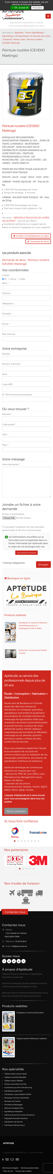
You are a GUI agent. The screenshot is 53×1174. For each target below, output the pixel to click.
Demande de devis (38, 241)
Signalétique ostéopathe (13, 1111)
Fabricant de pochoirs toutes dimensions (19, 1115)
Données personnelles (30, 1168)
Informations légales (10, 1168)
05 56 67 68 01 (21, 941)
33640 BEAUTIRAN (12, 936)
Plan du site (8, 1171)
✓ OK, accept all (20, 7)
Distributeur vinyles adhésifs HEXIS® (17, 1094)
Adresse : (7, 414)
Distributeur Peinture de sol (14, 1125)
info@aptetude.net (19, 946)
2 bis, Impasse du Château (16, 933)
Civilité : (6, 275)
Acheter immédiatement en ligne (31, 236)
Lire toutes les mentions (26, 553)
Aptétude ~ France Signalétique (29, 32)
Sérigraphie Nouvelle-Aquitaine (16, 1118)
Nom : (6, 283)
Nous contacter (16, 811)
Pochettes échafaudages (13, 1104)
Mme (12, 279)
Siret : (5, 374)
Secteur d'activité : (11, 364)
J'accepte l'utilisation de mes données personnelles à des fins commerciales (23, 528)
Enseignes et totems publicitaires (30, 1013)
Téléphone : (8, 303)
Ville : (5, 434)
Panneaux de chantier (12, 1101)
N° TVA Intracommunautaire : (17, 394)
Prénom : (7, 293)
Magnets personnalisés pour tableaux (32, 1038)
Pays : (5, 444)
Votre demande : (11, 464)
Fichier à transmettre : (13, 514)
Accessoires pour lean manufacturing (18, 1087)
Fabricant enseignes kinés (13, 1108)
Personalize (37, 8)
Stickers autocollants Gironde (15, 1084)
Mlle (21, 279)
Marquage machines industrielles (16, 1098)
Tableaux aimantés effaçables (15, 1077)
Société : (6, 353)
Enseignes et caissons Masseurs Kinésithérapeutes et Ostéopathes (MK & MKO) (33, 625)
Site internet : (9, 334)
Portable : (7, 313)
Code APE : (8, 384)
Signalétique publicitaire (13, 1091)
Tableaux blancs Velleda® (13, 1081)
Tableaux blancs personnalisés (15, 1074)
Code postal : (9, 424)
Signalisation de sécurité (13, 1122)
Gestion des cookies (23, 1171)
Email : (6, 324)
